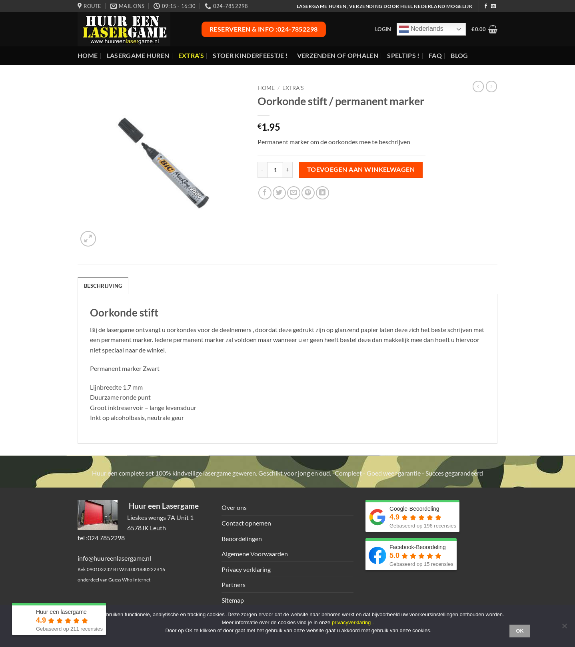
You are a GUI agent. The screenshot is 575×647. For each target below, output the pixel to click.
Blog (459, 55)
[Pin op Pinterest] (308, 192)
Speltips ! (403, 55)
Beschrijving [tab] (103, 286)
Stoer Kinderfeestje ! (250, 55)
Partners (234, 584)
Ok (520, 631)
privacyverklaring (351, 622)
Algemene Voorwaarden (255, 553)
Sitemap (233, 600)
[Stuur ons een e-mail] (493, 6)
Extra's (292, 88)
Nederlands (421, 29)
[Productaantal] (275, 170)
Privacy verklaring (246, 569)
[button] (383, 29)
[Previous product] (491, 86)
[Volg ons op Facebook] (485, 6)
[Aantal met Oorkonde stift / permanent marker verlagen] (262, 170)
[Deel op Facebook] (265, 192)
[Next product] (478, 86)
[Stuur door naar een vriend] (293, 192)
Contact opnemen (246, 523)
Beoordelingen (242, 538)
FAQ (435, 55)
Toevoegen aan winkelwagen (361, 169)
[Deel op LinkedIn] (322, 192)
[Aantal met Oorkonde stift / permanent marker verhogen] (288, 170)
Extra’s (191, 55)
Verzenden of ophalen (337, 55)
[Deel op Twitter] (279, 192)
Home (88, 55)
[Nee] (564, 628)
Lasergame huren (138, 55)
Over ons (234, 507)
